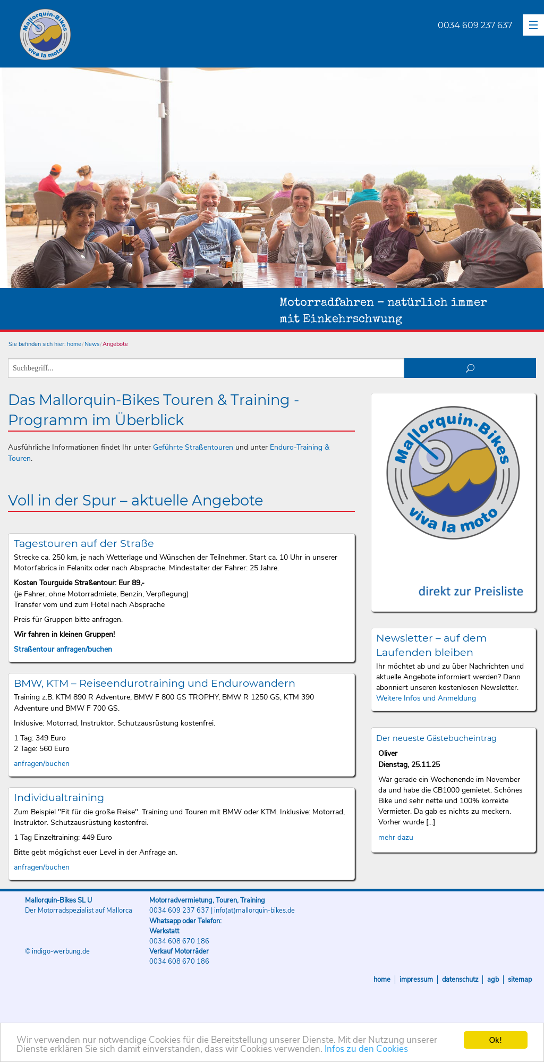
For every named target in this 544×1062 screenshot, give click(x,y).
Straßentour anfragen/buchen (63, 649)
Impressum (416, 979)
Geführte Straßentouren (193, 447)
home (74, 344)
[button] (533, 25)
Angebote (115, 344)
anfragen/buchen (42, 763)
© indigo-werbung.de (57, 951)
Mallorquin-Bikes (108, 35)
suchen (470, 368)
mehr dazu (395, 837)
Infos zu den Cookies (366, 1049)
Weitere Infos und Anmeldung (426, 698)
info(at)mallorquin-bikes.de (254, 910)
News (91, 344)
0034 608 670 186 (179, 941)
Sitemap (520, 979)
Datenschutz (460, 979)
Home (381, 979)
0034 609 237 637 (475, 25)
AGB (493, 979)
